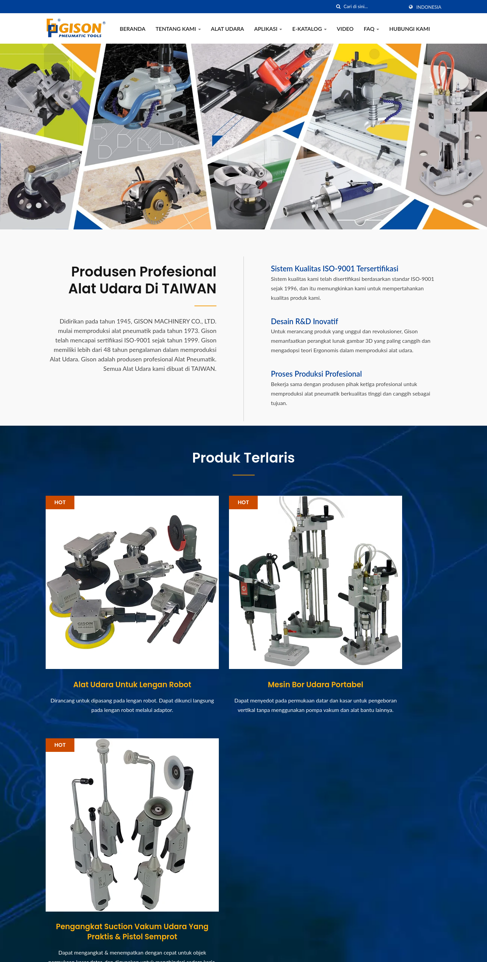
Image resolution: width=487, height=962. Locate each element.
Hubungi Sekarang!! (408, 748)
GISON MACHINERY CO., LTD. (127, 951)
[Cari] (338, 6)
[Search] (374, 6)
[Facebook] (48, 922)
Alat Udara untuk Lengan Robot (108, 637)
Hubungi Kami (409, 28)
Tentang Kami (178, 28)
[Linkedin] (64, 922)
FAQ (371, 28)
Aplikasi (268, 28)
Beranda (132, 28)
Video (345, 28)
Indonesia (428, 7)
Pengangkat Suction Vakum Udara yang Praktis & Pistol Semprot (379, 646)
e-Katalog (309, 28)
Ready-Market (424, 951)
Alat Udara (227, 28)
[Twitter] (56, 922)
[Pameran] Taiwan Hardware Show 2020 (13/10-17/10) (288, 867)
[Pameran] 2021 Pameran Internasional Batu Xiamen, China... (285, 825)
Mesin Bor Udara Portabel (243, 637)
